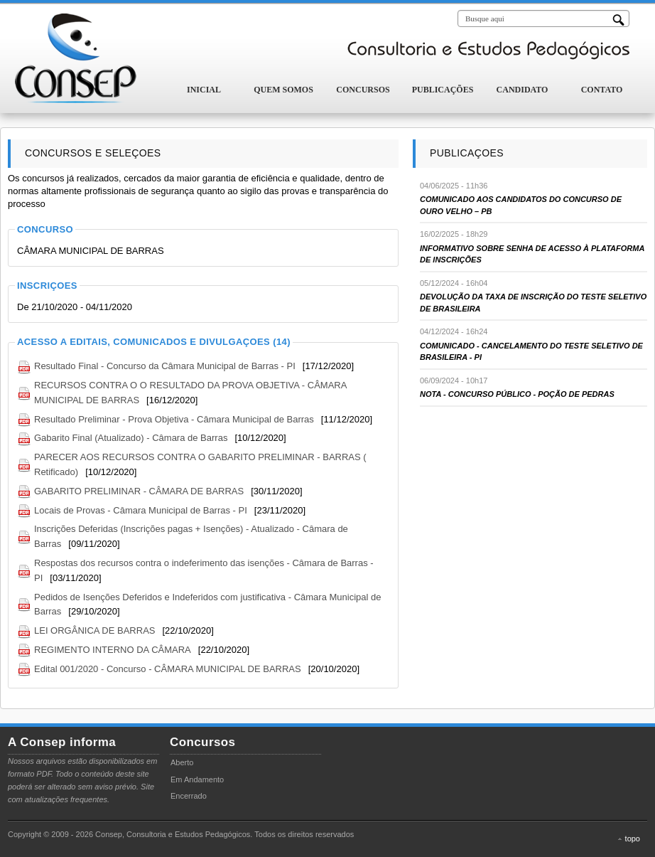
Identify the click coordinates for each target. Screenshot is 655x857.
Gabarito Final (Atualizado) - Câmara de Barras (130, 437)
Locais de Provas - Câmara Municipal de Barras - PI (140, 510)
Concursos (362, 90)
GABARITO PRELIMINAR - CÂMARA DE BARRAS (139, 491)
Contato (602, 90)
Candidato (522, 90)
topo (632, 838)
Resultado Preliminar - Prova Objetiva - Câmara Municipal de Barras (174, 419)
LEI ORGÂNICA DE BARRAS (95, 630)
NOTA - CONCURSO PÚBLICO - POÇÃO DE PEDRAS (517, 394)
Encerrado (188, 796)
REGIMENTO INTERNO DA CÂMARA (112, 649)
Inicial (204, 90)
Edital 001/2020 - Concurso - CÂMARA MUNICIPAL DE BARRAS (167, 669)
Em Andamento (197, 779)
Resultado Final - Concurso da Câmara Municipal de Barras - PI (165, 366)
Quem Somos (283, 90)
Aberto (181, 762)
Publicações (443, 90)
